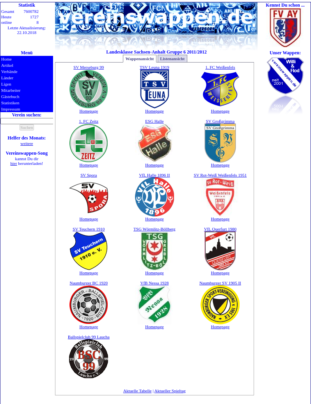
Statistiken (10, 102)
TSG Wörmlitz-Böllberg (154, 229)
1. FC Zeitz (88, 121)
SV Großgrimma (220, 121)
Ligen (6, 84)
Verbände (9, 71)
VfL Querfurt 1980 (220, 229)
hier (14, 163)
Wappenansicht (139, 58)
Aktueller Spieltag (170, 390)
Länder (7, 77)
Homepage (88, 111)
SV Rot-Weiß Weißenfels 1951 (220, 175)
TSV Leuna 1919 (154, 67)
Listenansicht (172, 58)
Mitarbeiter (10, 90)
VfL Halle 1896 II (154, 175)
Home (6, 59)
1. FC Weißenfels (220, 67)
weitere (26, 143)
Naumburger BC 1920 (88, 283)
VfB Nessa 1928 (154, 283)
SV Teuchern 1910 (89, 229)
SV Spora (88, 175)
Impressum (10, 109)
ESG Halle (154, 121)
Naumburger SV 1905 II (220, 283)
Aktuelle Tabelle (137, 390)
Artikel (7, 65)
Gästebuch (10, 96)
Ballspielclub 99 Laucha (89, 336)
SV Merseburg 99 (88, 67)
